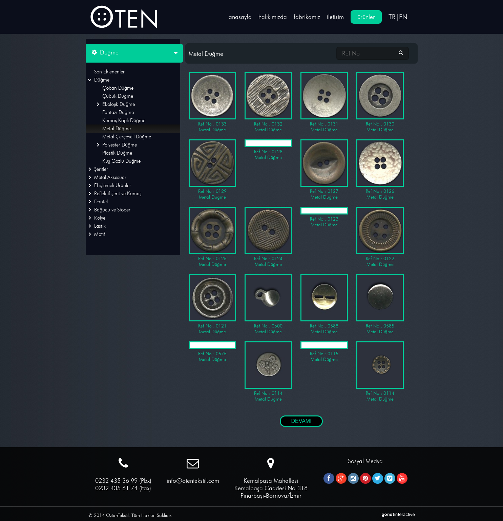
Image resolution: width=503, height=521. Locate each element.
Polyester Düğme (119, 145)
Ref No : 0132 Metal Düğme (268, 102)
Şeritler (101, 169)
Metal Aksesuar (110, 177)
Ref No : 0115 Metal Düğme (324, 351)
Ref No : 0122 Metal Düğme (380, 237)
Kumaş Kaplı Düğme (123, 120)
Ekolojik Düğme (118, 104)
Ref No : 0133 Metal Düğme (212, 102)
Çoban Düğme (117, 88)
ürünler (366, 17)
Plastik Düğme (117, 153)
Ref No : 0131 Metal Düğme (324, 102)
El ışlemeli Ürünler (112, 185)
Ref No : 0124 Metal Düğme (268, 237)
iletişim (335, 17)
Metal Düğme (116, 129)
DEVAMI (301, 421)
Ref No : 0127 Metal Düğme (324, 169)
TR (392, 17)
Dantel (101, 202)
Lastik (100, 226)
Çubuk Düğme (117, 96)
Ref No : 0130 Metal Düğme (380, 102)
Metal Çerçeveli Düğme (126, 137)
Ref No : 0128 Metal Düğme (268, 149)
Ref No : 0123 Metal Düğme (324, 217)
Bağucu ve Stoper (112, 210)
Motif (99, 234)
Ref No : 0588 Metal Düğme (324, 304)
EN (403, 17)
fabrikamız (307, 17)
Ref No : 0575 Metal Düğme (212, 351)
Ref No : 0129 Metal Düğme (212, 169)
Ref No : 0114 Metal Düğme (268, 371)
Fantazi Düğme (118, 112)
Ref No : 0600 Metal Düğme (268, 304)
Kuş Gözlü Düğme (121, 161)
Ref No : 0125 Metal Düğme (212, 237)
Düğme (101, 80)
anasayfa (240, 17)
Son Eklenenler (109, 72)
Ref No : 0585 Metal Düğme (380, 304)
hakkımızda (272, 17)
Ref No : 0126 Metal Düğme (380, 169)
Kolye (99, 218)
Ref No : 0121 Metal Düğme (212, 304)
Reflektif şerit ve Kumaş (118, 193)
